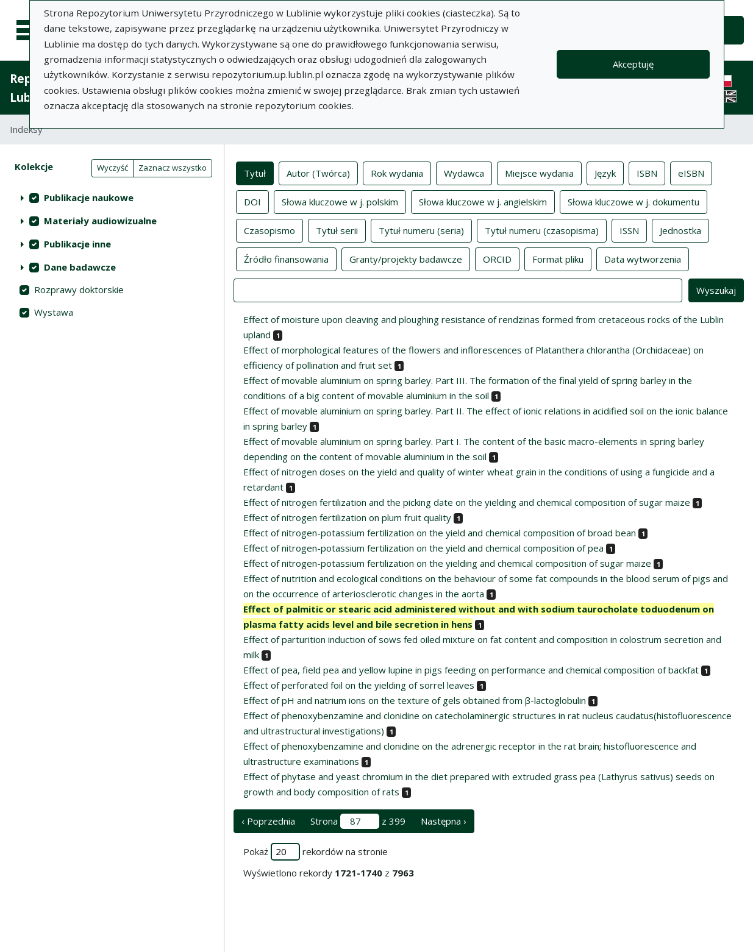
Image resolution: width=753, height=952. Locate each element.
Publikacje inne (77, 244)
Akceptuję (633, 64)
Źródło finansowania (286, 258)
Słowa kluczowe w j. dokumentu (633, 201)
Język (605, 172)
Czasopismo (269, 229)
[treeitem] (112, 197)
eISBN (691, 172)
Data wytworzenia (642, 258)
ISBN (647, 172)
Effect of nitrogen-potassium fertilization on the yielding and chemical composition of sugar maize (447, 563)
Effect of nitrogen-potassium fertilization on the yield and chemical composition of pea (423, 548)
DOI (252, 201)
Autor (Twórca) (318, 172)
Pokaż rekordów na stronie (315, 852)
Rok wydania (397, 172)
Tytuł (255, 172)
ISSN (629, 229)
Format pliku (557, 258)
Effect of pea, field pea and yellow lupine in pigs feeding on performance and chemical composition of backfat (471, 670)
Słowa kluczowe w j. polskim (340, 201)
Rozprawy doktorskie (79, 289)
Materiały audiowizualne (100, 221)
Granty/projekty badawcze (405, 258)
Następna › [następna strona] (443, 821)
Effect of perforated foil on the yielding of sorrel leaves (358, 685)
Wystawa (53, 312)
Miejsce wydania (539, 172)
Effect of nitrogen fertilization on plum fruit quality (347, 517)
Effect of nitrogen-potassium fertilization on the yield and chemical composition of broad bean (439, 533)
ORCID (497, 258)
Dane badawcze (80, 267)
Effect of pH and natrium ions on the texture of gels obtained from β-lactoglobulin (414, 700)
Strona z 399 (357, 821)
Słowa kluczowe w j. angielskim (483, 201)
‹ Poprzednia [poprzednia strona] (268, 821)
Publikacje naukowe (89, 197)
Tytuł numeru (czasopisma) (542, 229)
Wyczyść (112, 167)
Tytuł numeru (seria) (421, 229)
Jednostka (680, 229)
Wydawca (464, 172)
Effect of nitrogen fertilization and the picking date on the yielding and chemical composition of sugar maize (466, 502)
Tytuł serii (337, 229)
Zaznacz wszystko (172, 167)
